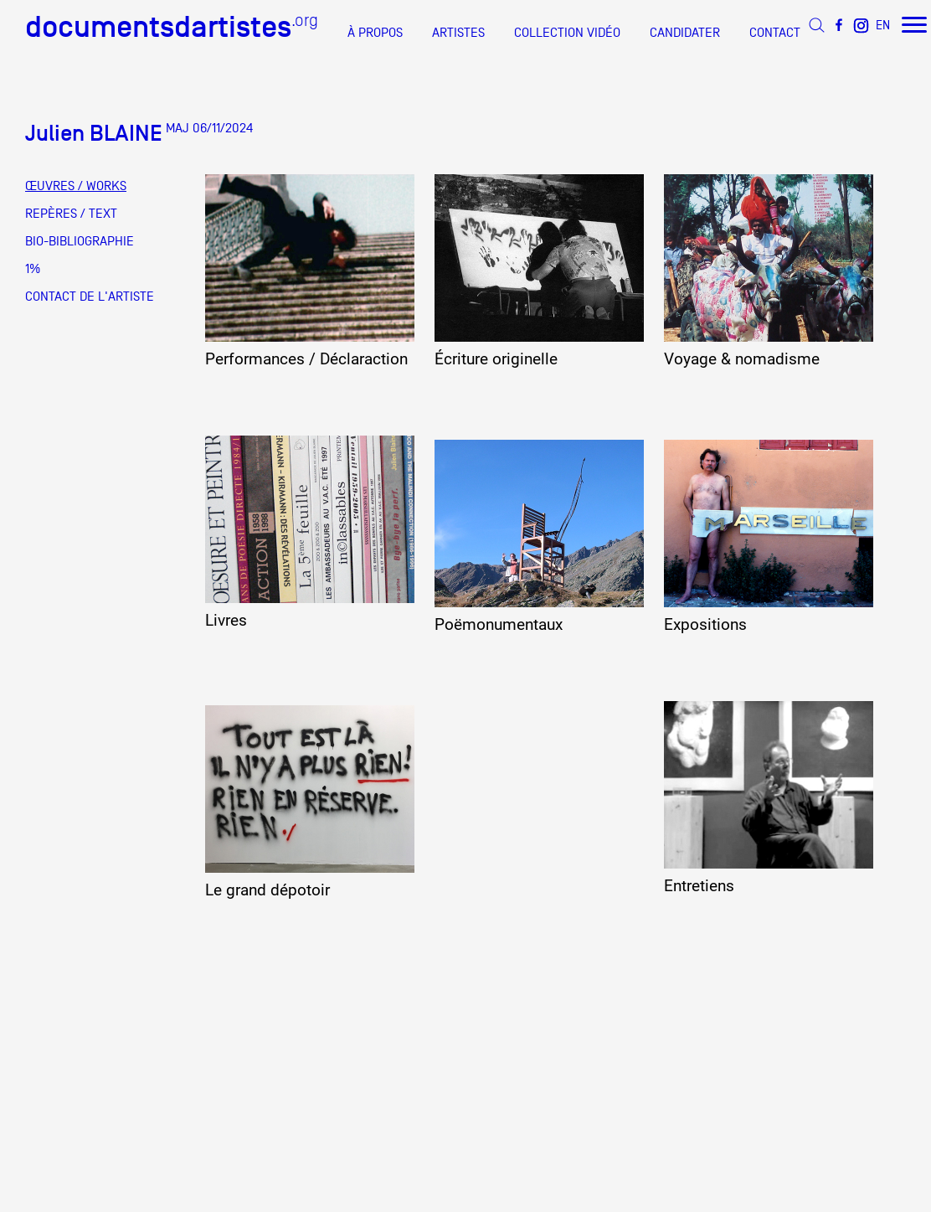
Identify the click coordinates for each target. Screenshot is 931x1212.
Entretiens (699, 886)
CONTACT (774, 32)
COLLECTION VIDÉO (567, 32)
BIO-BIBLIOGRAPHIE (79, 241)
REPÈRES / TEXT (71, 213)
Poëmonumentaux (499, 625)
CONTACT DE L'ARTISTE (89, 296)
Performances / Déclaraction (306, 359)
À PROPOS (375, 32)
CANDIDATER (685, 32)
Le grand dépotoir (267, 890)
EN (883, 25)
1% (32, 268)
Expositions (705, 625)
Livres (226, 620)
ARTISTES (458, 32)
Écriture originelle (496, 359)
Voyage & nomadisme (742, 359)
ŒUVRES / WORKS (75, 185)
